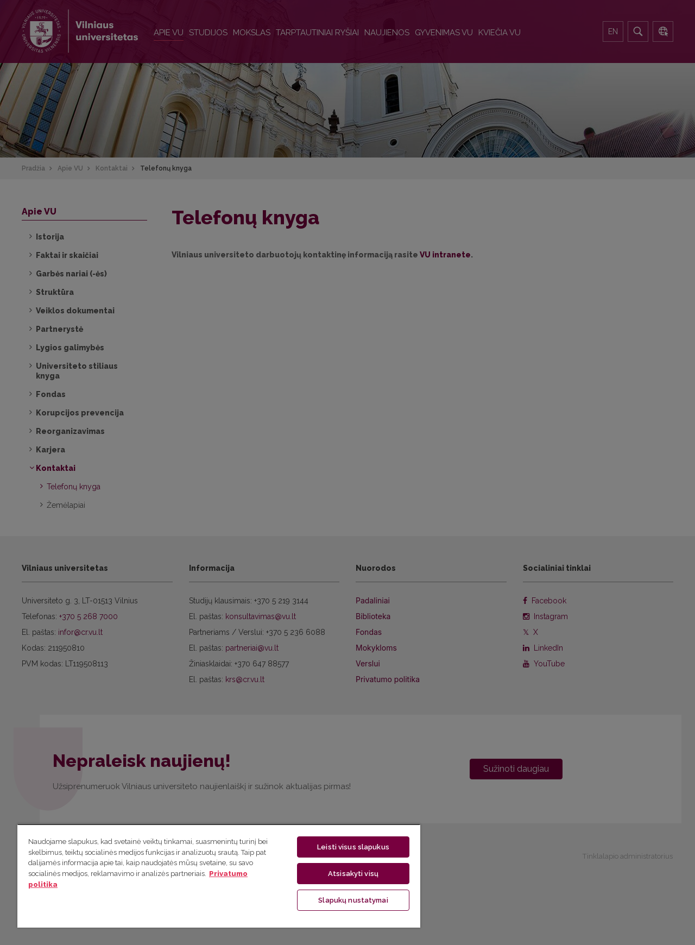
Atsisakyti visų (353, 873)
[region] (218, 875)
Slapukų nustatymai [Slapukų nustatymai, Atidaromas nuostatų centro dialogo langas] (353, 900)
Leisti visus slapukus (353, 846)
